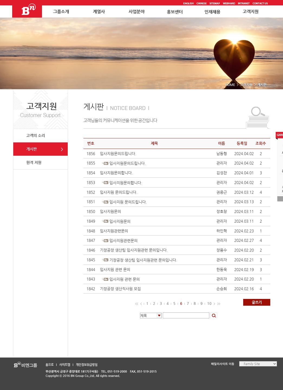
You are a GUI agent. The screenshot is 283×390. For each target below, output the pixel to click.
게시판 (31, 149)
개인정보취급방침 (86, 364)
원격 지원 (33, 162)
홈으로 (49, 364)
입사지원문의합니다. (116, 173)
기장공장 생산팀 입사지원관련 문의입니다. (134, 250)
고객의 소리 (35, 135)
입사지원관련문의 (114, 231)
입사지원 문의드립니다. (118, 192)
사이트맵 (64, 364)
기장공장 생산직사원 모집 (120, 288)
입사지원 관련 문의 (115, 269)
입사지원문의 (110, 211)
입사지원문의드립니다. (118, 153)
